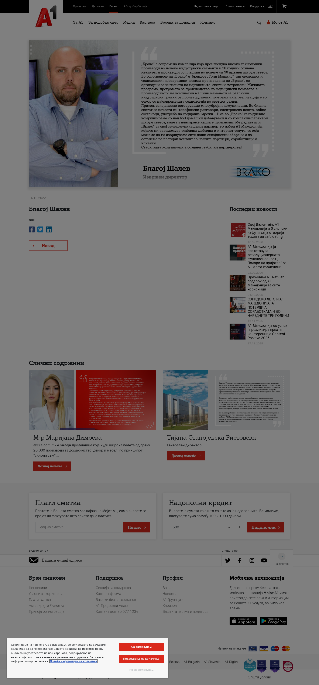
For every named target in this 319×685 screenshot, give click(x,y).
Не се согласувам (141, 669)
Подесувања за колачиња (141, 658)
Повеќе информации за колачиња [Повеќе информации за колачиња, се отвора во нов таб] (73, 661)
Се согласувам (141, 646)
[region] (87, 658)
